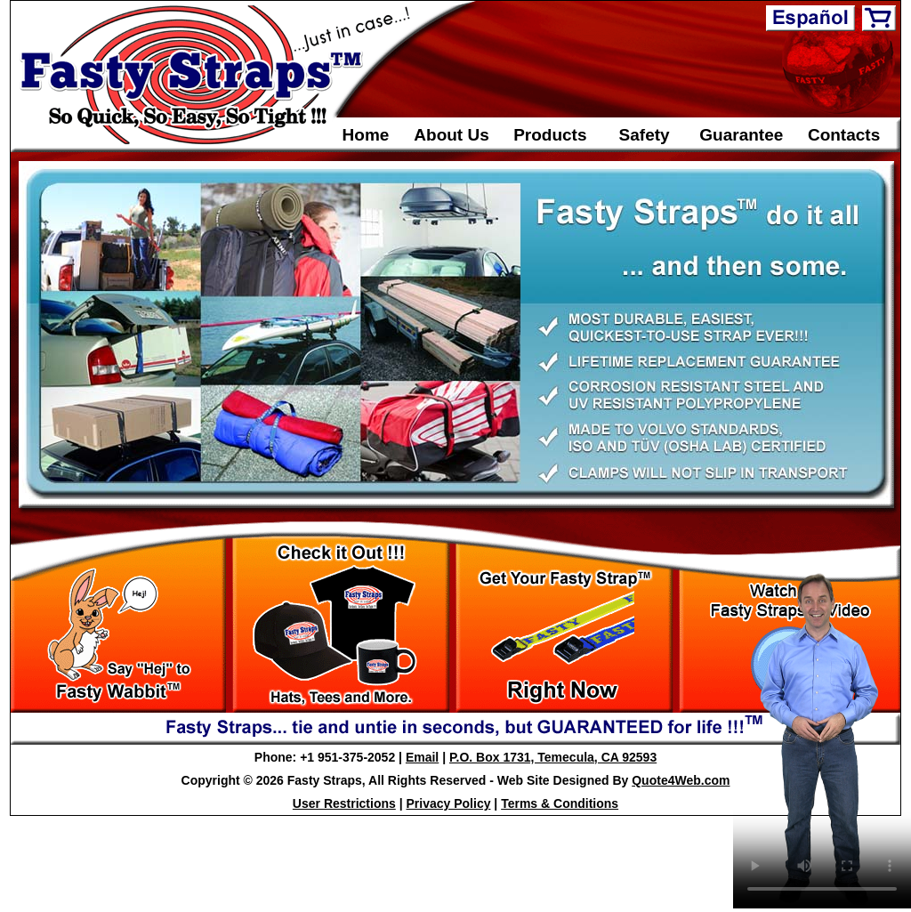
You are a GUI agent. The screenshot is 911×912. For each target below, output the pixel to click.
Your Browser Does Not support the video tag (822, 737)
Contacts (844, 135)
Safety (644, 135)
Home (366, 135)
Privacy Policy (449, 803)
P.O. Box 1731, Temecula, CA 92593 (553, 757)
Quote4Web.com (681, 780)
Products (549, 135)
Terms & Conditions (559, 803)
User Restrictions (344, 803)
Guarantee (741, 135)
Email (422, 757)
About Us (451, 135)
